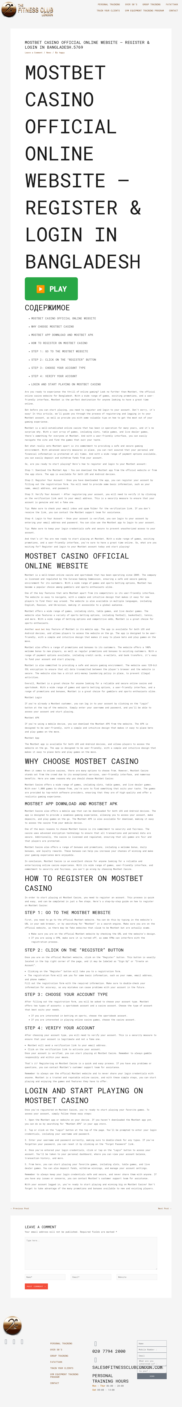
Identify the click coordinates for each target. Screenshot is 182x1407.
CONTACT (173, 10)
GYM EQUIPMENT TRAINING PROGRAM (144, 10)
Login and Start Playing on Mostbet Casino (84, 383)
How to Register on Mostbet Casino (74, 342)
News (51, 52)
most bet (40, 629)
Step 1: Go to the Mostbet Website (74, 351)
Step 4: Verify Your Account (66, 375)
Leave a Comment (34, 52)
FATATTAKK (172, 4)
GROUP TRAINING (152, 4)
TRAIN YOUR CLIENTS (108, 10)
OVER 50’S (131, 4)
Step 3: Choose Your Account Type (72, 367)
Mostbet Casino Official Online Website (80, 317)
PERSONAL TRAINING (109, 4)
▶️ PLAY (51, 288)
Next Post (164, 1208)
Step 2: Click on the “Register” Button (80, 359)
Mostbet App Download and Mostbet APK (77, 334)
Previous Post (20, 1208)
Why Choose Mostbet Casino (63, 326)
